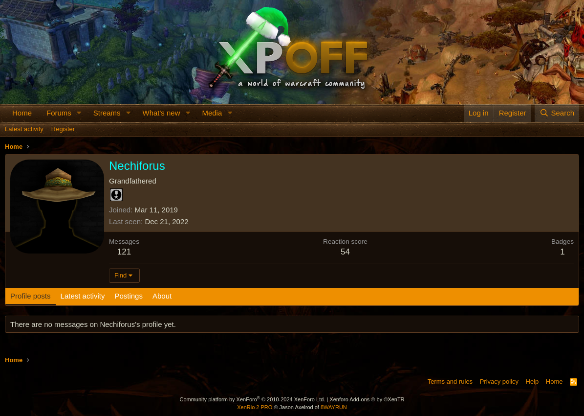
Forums (58, 113)
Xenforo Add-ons (366, 399)
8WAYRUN (334, 407)
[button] (79, 113)
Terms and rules (450, 381)
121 (124, 251)
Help (532, 381)
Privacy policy (499, 381)
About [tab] (162, 296)
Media (212, 113)
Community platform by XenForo (252, 399)
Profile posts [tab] (30, 296)
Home (22, 113)
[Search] (557, 113)
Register (63, 129)
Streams (107, 113)
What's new (161, 113)
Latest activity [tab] (83, 296)
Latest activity (24, 129)
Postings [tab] (128, 296)
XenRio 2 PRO (254, 407)
